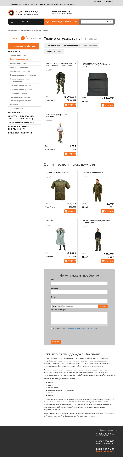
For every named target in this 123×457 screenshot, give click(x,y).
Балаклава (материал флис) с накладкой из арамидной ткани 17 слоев (96, 65)
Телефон (55, 288)
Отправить (55, 342)
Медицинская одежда (19, 93)
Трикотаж (14, 104)
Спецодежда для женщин (20, 100)
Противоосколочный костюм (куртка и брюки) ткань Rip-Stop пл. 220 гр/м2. (61, 64)
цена (85, 45)
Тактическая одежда (19, 59)
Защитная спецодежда (19, 67)
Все (59, 51)
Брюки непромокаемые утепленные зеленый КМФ (96, 221)
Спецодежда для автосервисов (23, 75)
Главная (11, 30)
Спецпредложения (64, 21)
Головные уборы (16, 108)
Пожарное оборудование (20, 133)
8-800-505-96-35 (61, 11)
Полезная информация (55, 4)
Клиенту (24, 4)
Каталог (31, 21)
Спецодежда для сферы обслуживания (20, 80)
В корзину (72, 104)
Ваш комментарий (58, 309)
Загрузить (103, 306)
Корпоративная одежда (20, 97)
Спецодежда (27, 30)
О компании (13, 4)
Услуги (33, 4)
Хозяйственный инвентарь (21, 122)
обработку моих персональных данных (83, 328)
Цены (41, 4)
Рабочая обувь (15, 112)
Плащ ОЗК (50, 221)
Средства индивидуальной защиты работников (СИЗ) (21, 117)
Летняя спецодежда (18, 55)
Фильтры (36, 38)
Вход (99, 1)
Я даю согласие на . (75, 328)
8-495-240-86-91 (105, 433)
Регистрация (108, 1)
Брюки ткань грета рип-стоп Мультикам (56, 115)
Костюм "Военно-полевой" (93, 172)
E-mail (54, 297)
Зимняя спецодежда (18, 63)
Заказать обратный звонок (105, 451)
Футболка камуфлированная (57, 172)
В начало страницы (106, 430)
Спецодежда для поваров (21, 85)
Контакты (70, 4)
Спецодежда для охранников (22, 89)
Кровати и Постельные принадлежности (19, 127)
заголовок (93, 45)
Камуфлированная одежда (21, 71)
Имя (53, 279)
